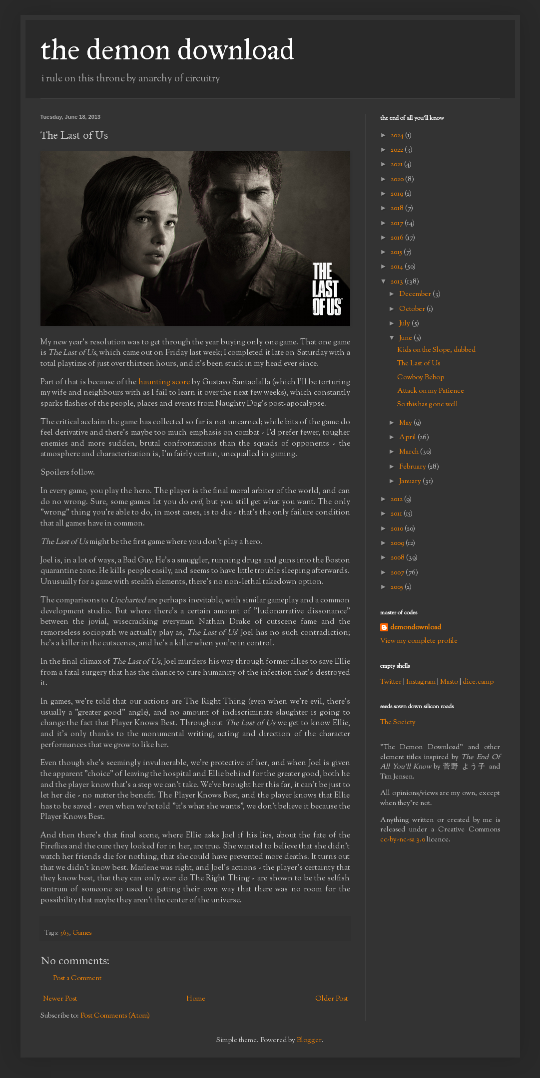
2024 (398, 136)
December (416, 294)
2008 (398, 558)
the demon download (167, 49)
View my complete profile (419, 641)
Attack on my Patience (430, 391)
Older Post (331, 999)
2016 (398, 238)
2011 (397, 514)
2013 (398, 282)
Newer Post (60, 999)
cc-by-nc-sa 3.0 (402, 840)
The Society (398, 723)
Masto (449, 682)
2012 (397, 500)
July (405, 324)
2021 (397, 165)
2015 (397, 253)
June (406, 338)
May (406, 423)
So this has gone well (427, 405)
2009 (398, 543)
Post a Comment (77, 979)
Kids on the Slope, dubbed (436, 350)
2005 (398, 587)
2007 (398, 573)
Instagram (421, 682)
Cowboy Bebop (420, 378)
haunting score (164, 382)
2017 (398, 224)
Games (81, 933)
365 (64, 933)
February (413, 467)
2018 (398, 209)
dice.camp (478, 682)
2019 (398, 194)
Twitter (391, 682)
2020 (398, 180)
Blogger (309, 1041)
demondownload (415, 628)
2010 (398, 529)
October (413, 309)
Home (195, 999)
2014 (398, 267)
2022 (398, 150)
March (409, 452)
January (411, 482)
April (408, 438)
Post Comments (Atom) (115, 1016)
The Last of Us (418, 364)
